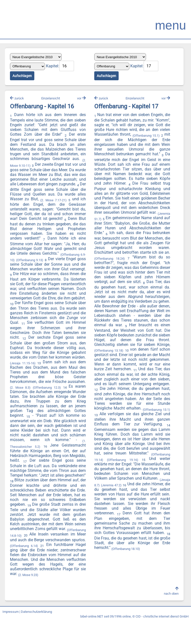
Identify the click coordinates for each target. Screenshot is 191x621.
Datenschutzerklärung (36, 612)
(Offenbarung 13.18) (108, 350)
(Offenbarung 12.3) (47, 387)
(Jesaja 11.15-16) (23, 363)
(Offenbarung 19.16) (122, 460)
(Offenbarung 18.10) (125, 549)
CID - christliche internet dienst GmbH (162, 616)
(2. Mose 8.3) (20, 387)
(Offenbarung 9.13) (30, 260)
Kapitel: (52, 66)
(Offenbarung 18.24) (109, 258)
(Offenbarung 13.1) (156, 410)
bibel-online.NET (91, 616)
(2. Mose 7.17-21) (53, 200)
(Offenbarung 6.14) (24, 546)
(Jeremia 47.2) (111, 485)
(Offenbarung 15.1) (146, 135)
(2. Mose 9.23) (28, 575)
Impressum (10, 612)
